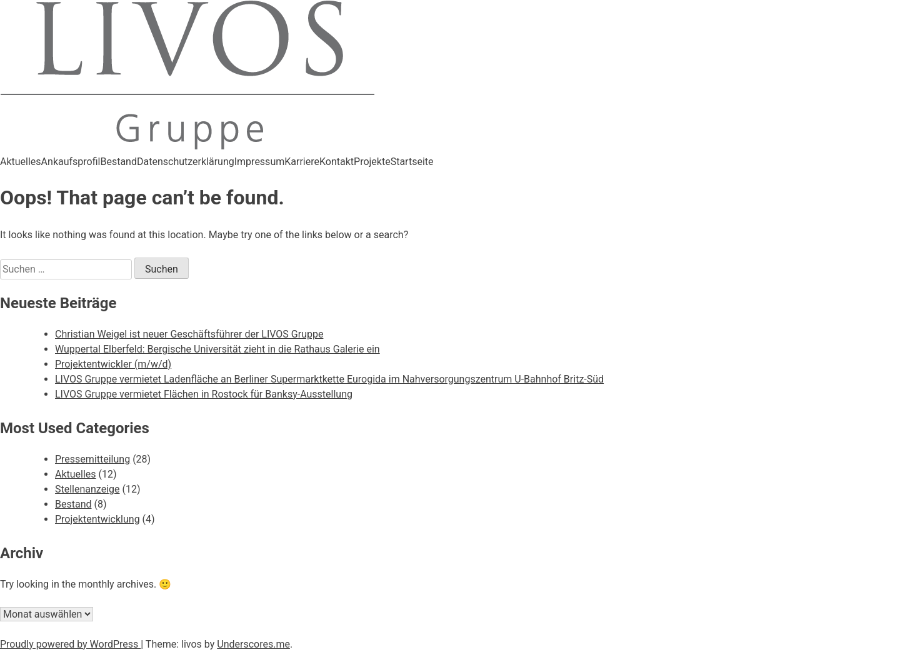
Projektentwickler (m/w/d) (113, 364)
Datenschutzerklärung (185, 162)
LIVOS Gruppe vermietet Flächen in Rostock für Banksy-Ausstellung (203, 394)
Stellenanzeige (87, 489)
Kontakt (336, 162)
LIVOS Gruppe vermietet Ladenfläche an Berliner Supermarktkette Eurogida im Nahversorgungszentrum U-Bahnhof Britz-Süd (329, 379)
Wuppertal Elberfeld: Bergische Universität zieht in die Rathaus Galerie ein (217, 349)
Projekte (372, 162)
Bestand (118, 162)
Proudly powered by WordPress (70, 644)
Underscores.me (253, 644)
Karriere (301, 162)
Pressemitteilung (92, 459)
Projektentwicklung (97, 519)
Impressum (259, 162)
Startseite (412, 162)
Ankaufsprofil (71, 162)
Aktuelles (20, 162)
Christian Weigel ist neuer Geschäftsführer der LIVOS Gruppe (189, 334)
